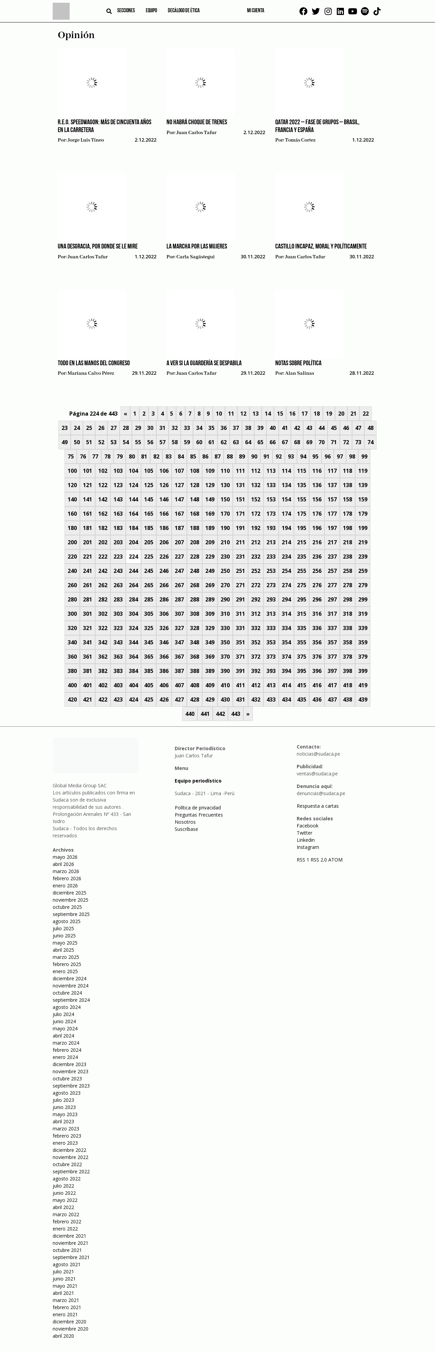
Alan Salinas (299, 373)
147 (179, 499)
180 (72, 528)
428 (194, 699)
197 (332, 528)
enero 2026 (65, 885)
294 (286, 599)
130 (225, 485)
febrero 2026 (67, 878)
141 (87, 499)
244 (133, 571)
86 (205, 456)
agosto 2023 (67, 1093)
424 (133, 699)
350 (225, 642)
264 (133, 585)
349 (209, 642)
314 (286, 613)
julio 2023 (63, 1100)
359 (362, 642)
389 (209, 671)
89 (242, 456)
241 (87, 571)
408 (194, 685)
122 (102, 485)
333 (271, 628)
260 (72, 585)
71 (334, 442)
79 (120, 456)
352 (255, 642)
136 (316, 485)
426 (164, 699)
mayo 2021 (65, 1286)
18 (317, 413)
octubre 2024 (67, 992)
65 (260, 442)
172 (255, 513)
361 (87, 656)
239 (362, 556)
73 (358, 442)
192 (255, 528)
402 (102, 685)
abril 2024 (63, 1035)
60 (199, 442)
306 (164, 613)
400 (72, 685)
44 (321, 428)
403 (118, 685)
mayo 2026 (65, 857)
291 (240, 599)
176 (316, 513)
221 (87, 556)
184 (133, 528)
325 (148, 628)
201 (87, 542)
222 (102, 556)
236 (316, 556)
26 (101, 428)
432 (255, 699)
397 (332, 671)
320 (72, 628)
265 (148, 585)
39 (260, 428)
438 (347, 699)
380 (72, 671)
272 (255, 585)
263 (118, 585)
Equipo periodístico (198, 780)
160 (72, 513)
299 (362, 599)
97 (340, 456)
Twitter (304, 833)
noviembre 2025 (70, 900)
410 (225, 685)
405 (148, 685)
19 (329, 413)
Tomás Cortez (300, 140)
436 (316, 699)
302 (102, 613)
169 (209, 513)
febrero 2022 (67, 1221)
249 (209, 571)
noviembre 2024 (70, 985)
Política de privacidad (198, 807)
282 (102, 599)
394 (286, 671)
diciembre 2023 (69, 1064)
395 (301, 671)
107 (179, 470)
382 (102, 671)
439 (362, 699)
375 (301, 656)
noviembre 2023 (70, 1071)
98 (352, 456)
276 (316, 585)
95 (315, 456)
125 (148, 485)
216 (316, 542)
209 (209, 542)
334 (286, 628)
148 (194, 499)
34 (199, 428)
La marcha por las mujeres (197, 246)
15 (280, 413)
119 (362, 470)
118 (347, 470)
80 (132, 456)
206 (164, 542)
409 (209, 685)
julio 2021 (63, 1271)
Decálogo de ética (184, 11)
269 (209, 585)
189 (209, 528)
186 (164, 528)
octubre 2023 (67, 1078)
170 (225, 513)
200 (72, 542)
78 (107, 456)
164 (133, 513)
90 (254, 456)
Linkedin (306, 840)
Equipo (151, 11)
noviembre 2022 (70, 1157)
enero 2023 (65, 1143)
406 (164, 685)
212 (255, 542)
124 (133, 485)
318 (347, 613)
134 (286, 485)
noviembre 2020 (70, 1328)
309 (209, 613)
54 (126, 442)
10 (219, 413)
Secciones (126, 11)
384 (133, 671)
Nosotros (185, 822)
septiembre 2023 (71, 1085)
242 (102, 571)
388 (194, 671)
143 (118, 499)
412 (255, 685)
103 (118, 470)
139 (362, 485)
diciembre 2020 (69, 1321)
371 (240, 656)
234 (286, 556)
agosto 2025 (67, 921)
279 (362, 585)
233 (271, 556)
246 (164, 571)
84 (181, 456)
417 (332, 685)
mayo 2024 (65, 1028)
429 (209, 699)
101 (87, 470)
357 (332, 642)
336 (316, 628)
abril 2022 (63, 1207)
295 (301, 599)
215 (301, 542)
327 (179, 628)
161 (87, 513)
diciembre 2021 (69, 1236)
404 (133, 685)
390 (225, 671)
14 (268, 413)
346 (164, 642)
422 (102, 699)
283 (118, 599)
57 (162, 442)
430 (225, 699)
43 (309, 428)
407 (179, 685)
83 (169, 456)
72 (346, 442)
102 (102, 470)
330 (225, 628)
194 (286, 528)
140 (72, 499)
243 (118, 571)
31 (162, 428)
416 (316, 685)
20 (341, 413)
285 (148, 599)
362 (102, 656)
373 (271, 656)
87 (217, 456)
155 (301, 499)
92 (279, 456)
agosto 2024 (67, 1007)
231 (240, 556)
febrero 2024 (67, 1050)
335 (301, 628)
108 (194, 470)
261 (87, 585)
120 (72, 485)
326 (164, 628)
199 (362, 528)
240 (72, 571)
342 (102, 642)
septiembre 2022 (71, 1171)
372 (255, 656)
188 (194, 528)
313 (271, 613)
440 (189, 714)
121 (87, 485)
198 (347, 528)
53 (113, 442)
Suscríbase (186, 829)
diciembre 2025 (69, 892)
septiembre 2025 (71, 914)
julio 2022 (63, 1185)
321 (87, 628)
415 (301, 685)
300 (72, 613)
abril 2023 (63, 1121)
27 (113, 428)
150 (225, 499)
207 (179, 542)
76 (83, 456)
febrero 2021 (67, 1307)
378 (347, 656)
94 (303, 456)
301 (87, 613)
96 (328, 456)
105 (148, 470)
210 (225, 542)
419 (362, 685)
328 (194, 628)
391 (240, 671)
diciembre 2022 (69, 1150)
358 (347, 642)
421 (87, 699)
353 (271, 642)
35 (211, 428)
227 (179, 556)
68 (297, 442)
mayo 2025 (65, 942)
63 (236, 442)
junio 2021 (64, 1278)
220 (72, 556)
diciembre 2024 (69, 978)
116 (316, 470)
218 (347, 542)
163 (118, 513)
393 (271, 671)
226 (164, 556)
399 (362, 671)
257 (332, 571)
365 (148, 656)
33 (187, 428)
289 (209, 599)
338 (347, 628)
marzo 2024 (66, 1043)
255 (301, 571)
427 (179, 699)
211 (240, 542)
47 (358, 428)
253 (271, 571)
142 (102, 499)
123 (118, 485)
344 (133, 642)
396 (316, 671)
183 (118, 528)
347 (179, 642)
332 (255, 628)
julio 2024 (63, 1014)
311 (240, 613)
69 (309, 442)
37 (236, 428)
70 (321, 442)
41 (285, 428)
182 (102, 528)
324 (133, 628)
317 (332, 613)
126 (164, 485)
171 (240, 513)
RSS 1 (304, 859)
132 (255, 485)
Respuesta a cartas (318, 806)
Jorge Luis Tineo (86, 140)
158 (347, 499)
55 (138, 442)
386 (164, 671)
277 (332, 585)
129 (209, 485)
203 (118, 542)
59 (187, 442)
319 (362, 613)
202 (102, 542)
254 (286, 571)
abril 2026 (63, 864)
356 (316, 642)
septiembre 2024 (71, 1000)
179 (362, 513)
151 (240, 499)
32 (175, 428)
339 (362, 628)
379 (362, 656)
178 (347, 513)
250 (225, 571)
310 (225, 613)
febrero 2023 (67, 1135)
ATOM (335, 859)
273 (271, 585)
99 (364, 456)
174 (286, 513)
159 (362, 499)
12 (243, 413)
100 (72, 470)
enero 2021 (65, 1314)
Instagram (308, 847)
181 (87, 528)
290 (225, 599)
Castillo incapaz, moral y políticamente (321, 246)
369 (209, 656)
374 (286, 656)
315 (301, 613)
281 (87, 599)
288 (194, 599)
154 (286, 499)
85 (193, 456)
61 (211, 442)
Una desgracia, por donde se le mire (98, 246)
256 (316, 571)
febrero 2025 (67, 964)
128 (194, 485)
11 (231, 413)
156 (316, 499)
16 (292, 413)
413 (271, 685)
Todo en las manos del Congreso (94, 363)
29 (138, 428)
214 (286, 542)
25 (89, 428)
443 (235, 714)
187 (179, 528)
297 (332, 599)
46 (346, 428)
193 (271, 528)
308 (194, 613)
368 (194, 656)
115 (301, 470)
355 (301, 642)
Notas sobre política (298, 363)
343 (118, 642)
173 (271, 513)
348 (194, 642)
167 (179, 513)
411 (240, 685)
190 (225, 528)
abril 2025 (63, 950)
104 (133, 470)
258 (347, 571)
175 (301, 513)
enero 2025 (65, 971)
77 (95, 456)
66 (272, 442)
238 (347, 556)
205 (148, 542)
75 (71, 456)
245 (148, 571)
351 (240, 642)
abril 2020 (63, 1336)
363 (118, 656)
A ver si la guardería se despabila (204, 363)
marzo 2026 (66, 871)
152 (255, 499)
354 (286, 642)
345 (148, 642)
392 (255, 671)
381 (87, 671)
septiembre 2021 (71, 1257)
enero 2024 (65, 1057)
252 (255, 571)
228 (194, 556)
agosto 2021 (67, 1264)
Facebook (307, 825)
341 (87, 642)
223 (118, 556)
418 (347, 685)
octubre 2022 (67, 1164)
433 (271, 699)
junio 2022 (64, 1193)
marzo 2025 (66, 957)
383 (118, 671)
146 (164, 499)
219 (362, 542)
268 (194, 585)
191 (240, 528)
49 (65, 442)
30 (150, 428)
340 (72, 642)
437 (332, 699)
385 (148, 671)
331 (240, 628)
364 (133, 656)
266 (164, 585)
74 (370, 442)
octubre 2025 (67, 907)
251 (240, 571)
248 (194, 571)
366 (164, 656)
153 (271, 499)
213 (271, 542)
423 (118, 699)
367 (179, 656)
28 (126, 428)
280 (72, 599)
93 (291, 456)
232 (255, 556)
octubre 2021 (67, 1250)
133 (271, 485)
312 (255, 613)
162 (102, 513)
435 (301, 699)
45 (334, 428)
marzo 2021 (66, 1300)
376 (316, 656)
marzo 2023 (66, 1128)
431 (240, 699)
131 (240, 485)
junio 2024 (64, 1021)
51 (89, 442)
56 (150, 442)
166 (164, 513)
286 (164, 599)
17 (304, 413)
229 (209, 556)
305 (148, 613)
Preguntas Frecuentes (199, 814)
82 (156, 456)
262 (102, 585)
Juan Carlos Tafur (196, 133)
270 (225, 585)
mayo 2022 (65, 1200)
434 (286, 699)
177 (332, 513)
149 (209, 499)
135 (301, 485)
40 (272, 428)
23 (65, 428)
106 (164, 470)
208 (194, 542)
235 (301, 556)
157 (332, 499)
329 (209, 628)
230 (225, 556)
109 (209, 470)
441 (205, 714)
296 (316, 599)
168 (194, 513)
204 (133, 542)
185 (148, 528)
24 (77, 428)
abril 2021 (63, 1293)
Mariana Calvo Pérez (91, 373)
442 (220, 714)
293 (271, 599)
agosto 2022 (67, 1178)
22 (366, 413)
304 (133, 613)
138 (347, 485)
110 (225, 470)
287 (179, 599)
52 (101, 442)
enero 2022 (65, 1228)
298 (347, 599)
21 (353, 413)
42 (297, 428)
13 (256, 413)
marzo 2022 (66, 1214)
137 (332, 485)
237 (332, 556)
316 (316, 613)
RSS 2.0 (319, 859)
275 (301, 585)
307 (179, 613)
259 (362, 571)
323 (118, 628)
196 (316, 528)
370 (225, 656)
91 (266, 456)
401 (87, 685)
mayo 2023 (65, 1114)
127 (179, 485)
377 (332, 656)
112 (255, 470)
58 (175, 442)
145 (148, 499)
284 (133, 599)
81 (144, 456)
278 (347, 585)
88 (230, 456)
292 (255, 599)
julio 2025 (63, 928)
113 (271, 470)
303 (118, 613)
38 (248, 428)
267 (179, 585)
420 (72, 699)
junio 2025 (64, 935)
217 (332, 542)
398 (347, 671)
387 (179, 671)
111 (240, 470)
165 (148, 513)
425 (148, 699)
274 (286, 585)
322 (102, 628)
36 (224, 428)
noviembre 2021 (70, 1243)
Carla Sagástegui (195, 257)
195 (301, 528)
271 (240, 585)
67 (285, 442)
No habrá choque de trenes (197, 122)
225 (148, 556)
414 (286, 685)
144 (133, 499)
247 (179, 571)
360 (72, 656)
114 (286, 470)
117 (332, 470)
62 (224, 442)
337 (332, 628)
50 (77, 442)
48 (370, 428)
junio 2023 (64, 1107)
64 (248, 442)
